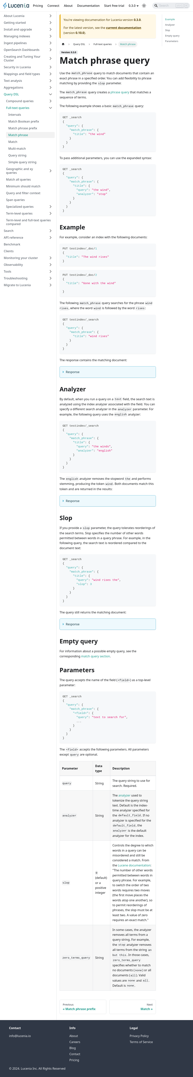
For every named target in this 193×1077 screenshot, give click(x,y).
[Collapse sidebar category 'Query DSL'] (50, 94)
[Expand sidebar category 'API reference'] (50, 238)
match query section (95, 656)
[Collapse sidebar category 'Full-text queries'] (50, 108)
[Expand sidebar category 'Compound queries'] (50, 101)
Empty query (172, 35)
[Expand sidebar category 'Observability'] (50, 265)
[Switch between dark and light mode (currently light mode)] (144, 6)
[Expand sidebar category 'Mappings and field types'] (50, 74)
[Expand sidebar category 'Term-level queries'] (50, 213)
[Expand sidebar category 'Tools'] (50, 271)
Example (170, 19)
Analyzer (170, 24)
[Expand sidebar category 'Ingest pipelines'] (50, 43)
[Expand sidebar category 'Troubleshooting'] (50, 278)
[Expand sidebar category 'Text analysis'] (50, 81)
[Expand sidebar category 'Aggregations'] (50, 87)
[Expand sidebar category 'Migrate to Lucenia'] (50, 285)
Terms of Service (141, 1042)
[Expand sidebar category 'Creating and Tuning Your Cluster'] (50, 58)
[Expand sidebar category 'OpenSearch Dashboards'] (50, 50)
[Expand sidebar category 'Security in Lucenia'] (50, 67)
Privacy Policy (139, 1036)
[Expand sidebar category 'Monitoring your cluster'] (50, 258)
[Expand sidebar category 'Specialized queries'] (50, 207)
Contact (74, 1054)
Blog (72, 1048)
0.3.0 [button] (132, 6)
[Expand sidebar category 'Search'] (50, 231)
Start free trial (114, 6)
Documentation (88, 6)
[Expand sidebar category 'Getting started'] (50, 23)
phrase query (119, 92)
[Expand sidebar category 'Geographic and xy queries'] (50, 171)
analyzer (124, 795)
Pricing (38, 6)
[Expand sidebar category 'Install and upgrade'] (50, 29)
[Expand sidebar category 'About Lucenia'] (50, 16)
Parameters (171, 41)
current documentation (123, 28)
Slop (167, 30)
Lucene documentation (134, 865)
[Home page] (63, 44)
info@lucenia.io (20, 1036)
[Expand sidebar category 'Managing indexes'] (50, 36)
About (68, 6)
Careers (74, 1042)
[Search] (171, 6)
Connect (53, 6)
